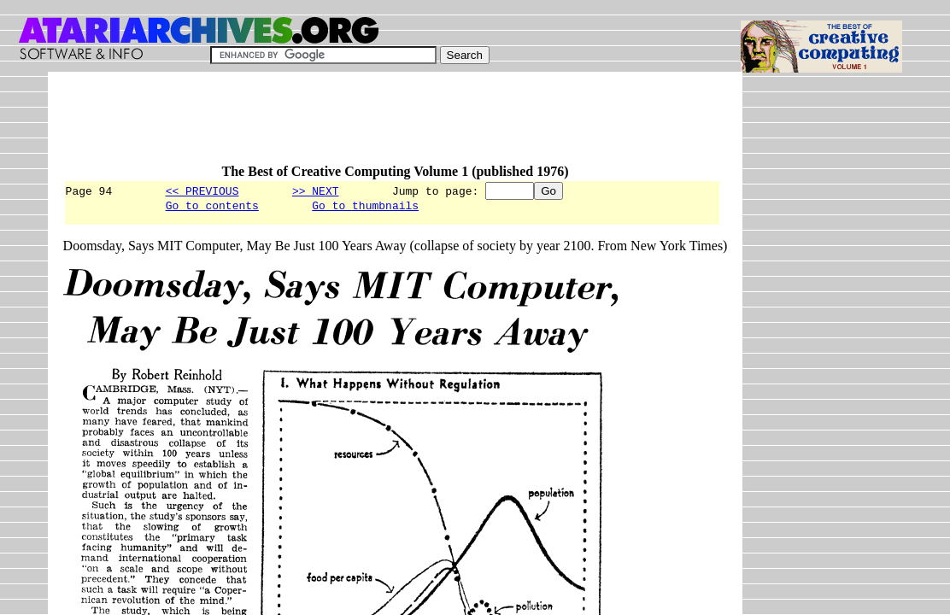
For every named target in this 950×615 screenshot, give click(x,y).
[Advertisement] (374, 125)
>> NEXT (315, 190)
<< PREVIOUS (202, 190)
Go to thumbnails (365, 207)
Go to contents (212, 207)
